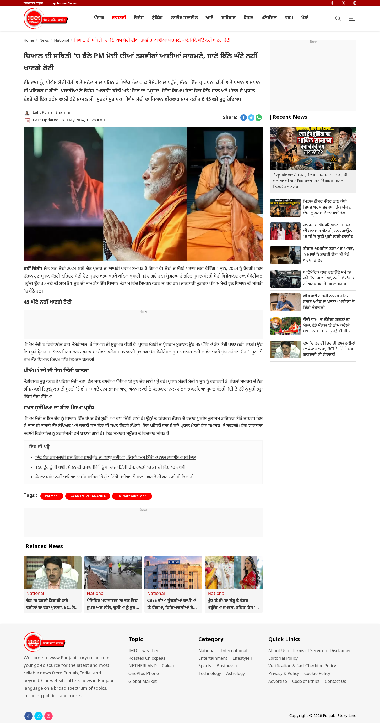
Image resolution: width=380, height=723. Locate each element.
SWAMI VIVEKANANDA (88, 496)
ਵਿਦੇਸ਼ (139, 18)
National (61, 40)
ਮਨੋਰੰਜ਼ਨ (269, 18)
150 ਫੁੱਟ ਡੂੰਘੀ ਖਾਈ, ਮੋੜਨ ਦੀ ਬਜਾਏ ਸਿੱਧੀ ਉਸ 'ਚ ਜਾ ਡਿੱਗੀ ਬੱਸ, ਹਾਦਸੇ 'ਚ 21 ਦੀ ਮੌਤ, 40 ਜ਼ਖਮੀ (110, 468)
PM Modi (52, 496)
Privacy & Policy (283, 674)
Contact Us (335, 682)
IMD (132, 651)
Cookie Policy (317, 674)
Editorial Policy (283, 659)
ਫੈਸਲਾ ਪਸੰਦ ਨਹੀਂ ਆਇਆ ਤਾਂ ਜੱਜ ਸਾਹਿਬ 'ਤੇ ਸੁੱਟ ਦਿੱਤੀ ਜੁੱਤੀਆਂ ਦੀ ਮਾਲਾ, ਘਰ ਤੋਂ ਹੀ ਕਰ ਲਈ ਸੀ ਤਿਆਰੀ (115, 477)
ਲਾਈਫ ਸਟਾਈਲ (184, 18)
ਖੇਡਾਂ (304, 18)
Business (225, 666)
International (234, 651)
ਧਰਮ (289, 18)
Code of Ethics (306, 682)
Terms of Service (308, 651)
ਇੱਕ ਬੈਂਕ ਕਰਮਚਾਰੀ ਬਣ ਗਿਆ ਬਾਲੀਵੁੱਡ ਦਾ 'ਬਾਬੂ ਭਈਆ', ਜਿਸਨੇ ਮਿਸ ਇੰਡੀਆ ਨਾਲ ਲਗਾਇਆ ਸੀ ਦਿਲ (115, 458)
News (44, 40)
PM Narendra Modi (132, 496)
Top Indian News (63, 3)
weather (150, 651)
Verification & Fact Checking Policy (302, 666)
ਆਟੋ (209, 18)
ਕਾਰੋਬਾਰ (228, 18)
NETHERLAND (142, 666)
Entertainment (212, 659)
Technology (209, 674)
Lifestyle (240, 659)
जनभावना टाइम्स (33, 3)
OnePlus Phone (143, 674)
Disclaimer (340, 651)
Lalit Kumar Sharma (51, 112)
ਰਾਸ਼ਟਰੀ (119, 18)
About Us (277, 651)
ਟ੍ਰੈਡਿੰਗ (157, 18)
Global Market (142, 682)
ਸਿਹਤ (248, 18)
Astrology (235, 674)
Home (29, 40)
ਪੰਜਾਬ (99, 18)
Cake (167, 666)
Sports (204, 666)
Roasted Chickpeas (146, 659)
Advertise (277, 682)
